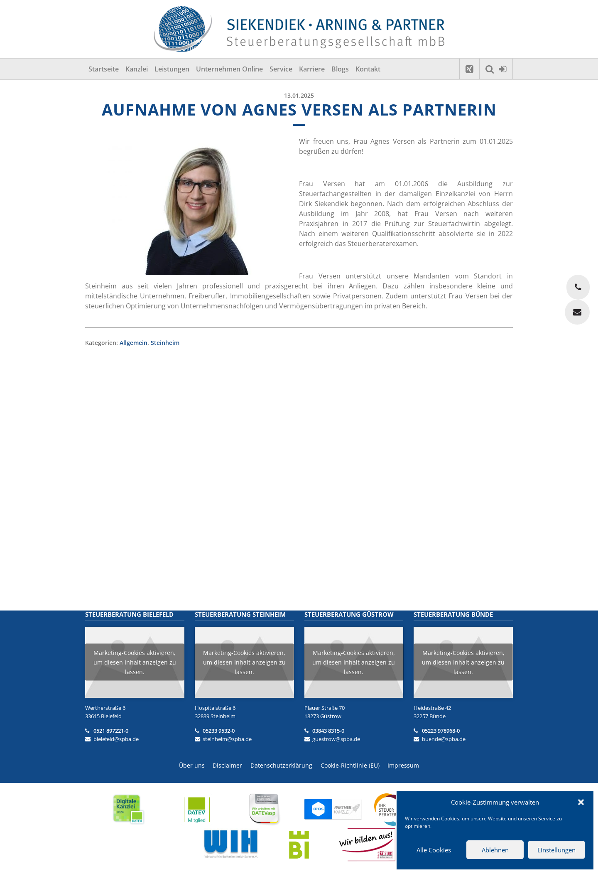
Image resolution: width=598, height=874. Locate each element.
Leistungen (171, 69)
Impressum (403, 765)
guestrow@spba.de (336, 739)
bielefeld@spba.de (116, 739)
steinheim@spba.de (227, 739)
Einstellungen (556, 850)
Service (281, 69)
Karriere (312, 69)
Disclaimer (227, 765)
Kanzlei (136, 69)
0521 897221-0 (110, 730)
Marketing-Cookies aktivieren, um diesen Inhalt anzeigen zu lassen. (134, 662)
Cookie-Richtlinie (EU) (350, 765)
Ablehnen (495, 850)
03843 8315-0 (328, 730)
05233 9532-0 (219, 730)
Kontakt (367, 69)
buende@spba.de (444, 739)
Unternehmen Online (229, 69)
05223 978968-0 (441, 730)
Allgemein (133, 343)
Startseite (103, 69)
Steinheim (165, 343)
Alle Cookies (434, 850)
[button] (581, 802)
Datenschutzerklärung (281, 765)
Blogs (340, 69)
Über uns (191, 765)
